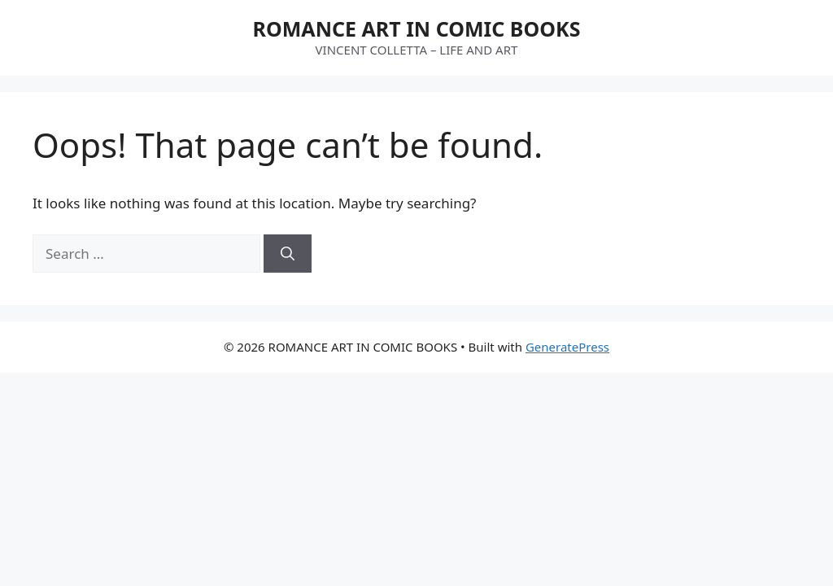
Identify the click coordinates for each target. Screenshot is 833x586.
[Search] (288, 253)
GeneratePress (567, 347)
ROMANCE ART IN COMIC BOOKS (417, 28)
